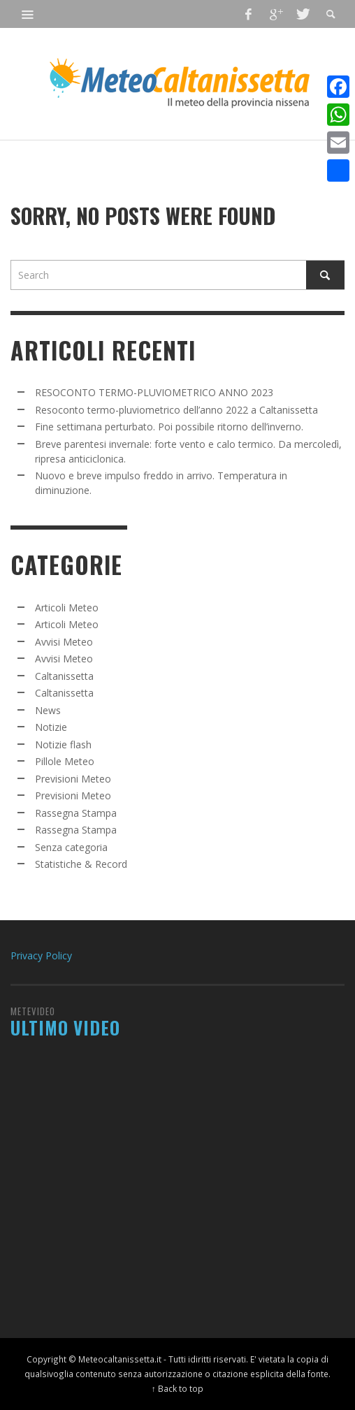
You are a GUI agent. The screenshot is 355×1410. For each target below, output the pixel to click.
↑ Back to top (177, 1388)
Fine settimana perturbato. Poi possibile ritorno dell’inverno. (169, 426)
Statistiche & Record (81, 864)
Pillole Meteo (64, 761)
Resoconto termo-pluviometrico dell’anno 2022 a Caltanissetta (176, 409)
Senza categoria (71, 847)
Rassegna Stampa (76, 813)
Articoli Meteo (67, 607)
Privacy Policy (41, 955)
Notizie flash (63, 744)
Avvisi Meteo (64, 641)
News (48, 710)
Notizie (51, 727)
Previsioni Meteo (73, 778)
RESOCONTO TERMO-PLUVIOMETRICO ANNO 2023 (154, 392)
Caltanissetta (64, 676)
